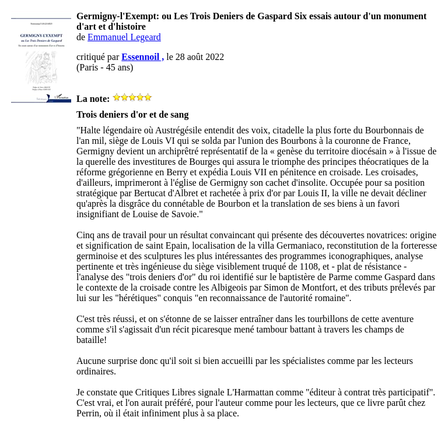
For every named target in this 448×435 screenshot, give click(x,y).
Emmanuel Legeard (124, 37)
